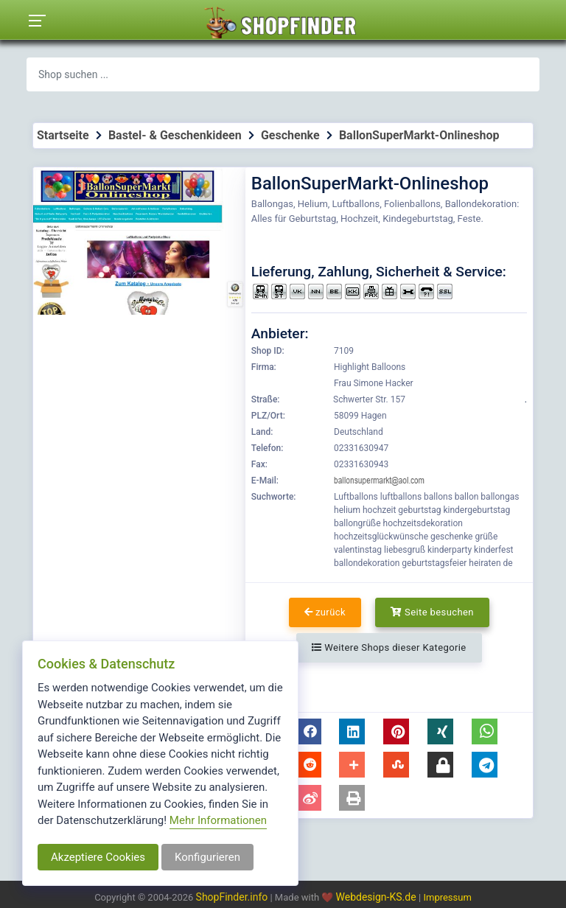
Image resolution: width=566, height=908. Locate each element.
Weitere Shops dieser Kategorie (389, 647)
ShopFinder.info (232, 897)
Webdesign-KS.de (377, 897)
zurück (325, 612)
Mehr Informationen (218, 820)
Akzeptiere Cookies (98, 857)
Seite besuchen (432, 612)
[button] (308, 731)
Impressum (447, 897)
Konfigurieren (207, 857)
